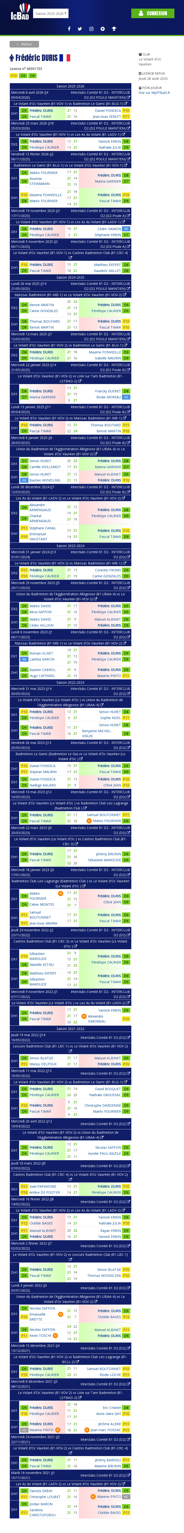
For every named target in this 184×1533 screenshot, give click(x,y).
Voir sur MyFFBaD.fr (154, 92)
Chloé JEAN (112, 785)
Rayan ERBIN (110, 1230)
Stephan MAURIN (43, 771)
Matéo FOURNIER (43, 172)
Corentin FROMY (108, 570)
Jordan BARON (40, 1504)
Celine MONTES (41, 904)
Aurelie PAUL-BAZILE (104, 1153)
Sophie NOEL (110, 717)
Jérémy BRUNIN (108, 854)
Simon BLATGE (41, 1058)
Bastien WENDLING (44, 480)
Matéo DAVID (40, 606)
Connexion (153, 13)
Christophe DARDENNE (103, 1105)
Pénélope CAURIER (44, 147)
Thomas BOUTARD (44, 321)
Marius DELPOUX (43, 1064)
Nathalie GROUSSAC (105, 1095)
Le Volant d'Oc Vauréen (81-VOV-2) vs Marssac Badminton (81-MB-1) (70, 418)
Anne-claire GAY (108, 1413)
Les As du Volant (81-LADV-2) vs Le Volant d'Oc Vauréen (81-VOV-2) (70, 498)
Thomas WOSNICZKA (104, 1275)
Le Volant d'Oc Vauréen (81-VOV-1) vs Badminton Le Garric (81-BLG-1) (70, 103)
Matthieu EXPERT (107, 264)
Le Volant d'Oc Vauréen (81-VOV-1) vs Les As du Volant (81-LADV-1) (70, 134)
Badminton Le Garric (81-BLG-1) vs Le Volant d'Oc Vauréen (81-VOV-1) (70, 165)
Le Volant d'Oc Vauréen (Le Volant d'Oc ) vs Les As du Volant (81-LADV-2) (71, 1003)
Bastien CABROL (42, 669)
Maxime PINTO (109, 675)
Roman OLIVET (41, 653)
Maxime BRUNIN (107, 1466)
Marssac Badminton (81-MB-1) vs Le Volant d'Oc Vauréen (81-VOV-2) (70, 295)
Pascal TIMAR (40, 116)
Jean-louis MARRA (43, 923)
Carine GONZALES (43, 311)
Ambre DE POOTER (44, 1192)
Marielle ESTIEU (41, 964)
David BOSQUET (108, 1089)
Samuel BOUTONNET (104, 815)
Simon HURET (40, 461)
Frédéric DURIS (41, 110)
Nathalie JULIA (110, 147)
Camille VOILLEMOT (45, 467)
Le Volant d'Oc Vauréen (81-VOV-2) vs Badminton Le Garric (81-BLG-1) (70, 345)
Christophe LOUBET (45, 1497)
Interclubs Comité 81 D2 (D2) (105, 1037)
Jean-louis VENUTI (107, 116)
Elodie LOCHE (110, 1374)
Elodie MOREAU (108, 397)
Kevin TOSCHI (40, 1335)
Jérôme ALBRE (109, 1424)
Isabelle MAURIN (108, 358)
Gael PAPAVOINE (42, 1186)
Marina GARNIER (108, 181)
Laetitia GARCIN (41, 659)
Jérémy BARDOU (108, 1460)
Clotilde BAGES (41, 1223)
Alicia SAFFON (40, 612)
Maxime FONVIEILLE (45, 195)
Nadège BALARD (42, 785)
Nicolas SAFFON (108, 1147)
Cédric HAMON (109, 229)
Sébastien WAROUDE (104, 860)
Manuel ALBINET (107, 474)
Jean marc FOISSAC (106, 1430)
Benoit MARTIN (41, 305)
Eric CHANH (112, 1407)
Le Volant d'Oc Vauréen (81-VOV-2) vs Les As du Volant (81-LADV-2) (70, 1210)
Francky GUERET (108, 391)
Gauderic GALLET (107, 270)
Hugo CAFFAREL (42, 675)
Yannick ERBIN (109, 141)
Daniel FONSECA (108, 110)
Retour (26, 44)
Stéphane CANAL (42, 528)
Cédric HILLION (41, 625)
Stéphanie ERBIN (108, 235)
